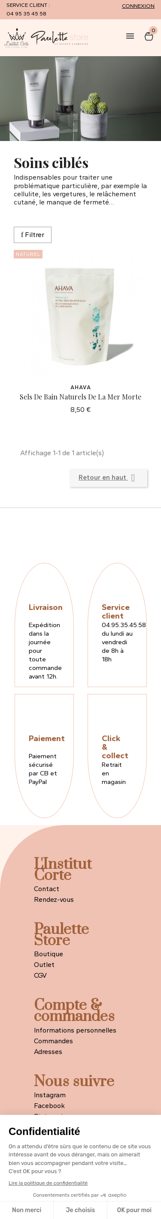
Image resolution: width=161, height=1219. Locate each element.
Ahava (80, 387)
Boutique (48, 954)
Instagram (50, 1095)
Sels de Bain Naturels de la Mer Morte (80, 396)
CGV (40, 975)
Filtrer (32, 235)
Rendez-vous (54, 899)
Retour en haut (108, 477)
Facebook (49, 1106)
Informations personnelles (75, 1030)
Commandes (53, 1041)
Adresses (48, 1052)
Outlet (44, 965)
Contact (46, 889)
